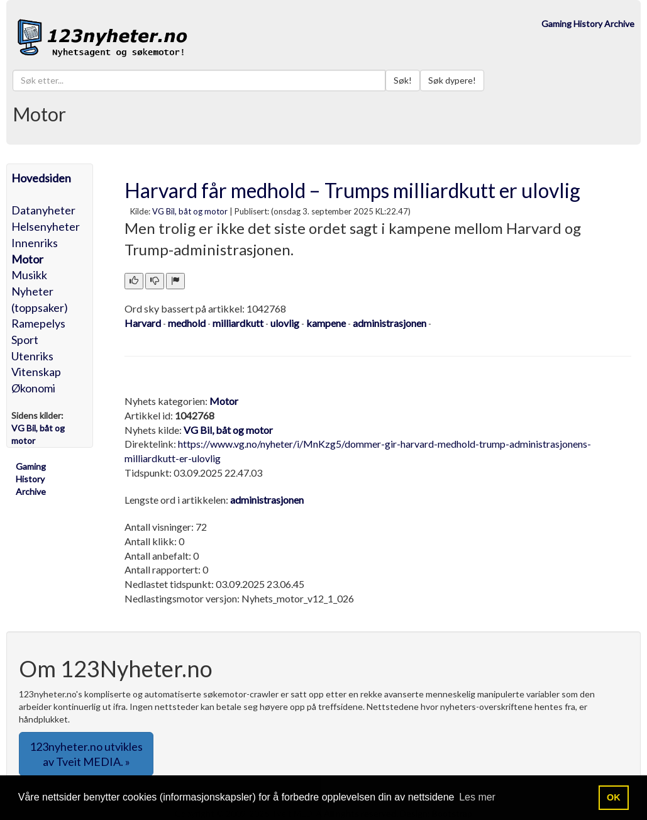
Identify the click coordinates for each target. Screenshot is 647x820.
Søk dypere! (452, 80)
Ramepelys (38, 323)
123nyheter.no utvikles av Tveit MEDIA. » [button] (86, 754)
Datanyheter (43, 210)
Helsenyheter (45, 226)
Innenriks (34, 243)
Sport (24, 339)
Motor (27, 259)
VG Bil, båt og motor (190, 211)
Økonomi (33, 388)
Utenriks (32, 356)
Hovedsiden (41, 178)
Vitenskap (36, 372)
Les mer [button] (477, 797)
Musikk (29, 275)
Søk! (403, 80)
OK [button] (614, 797)
